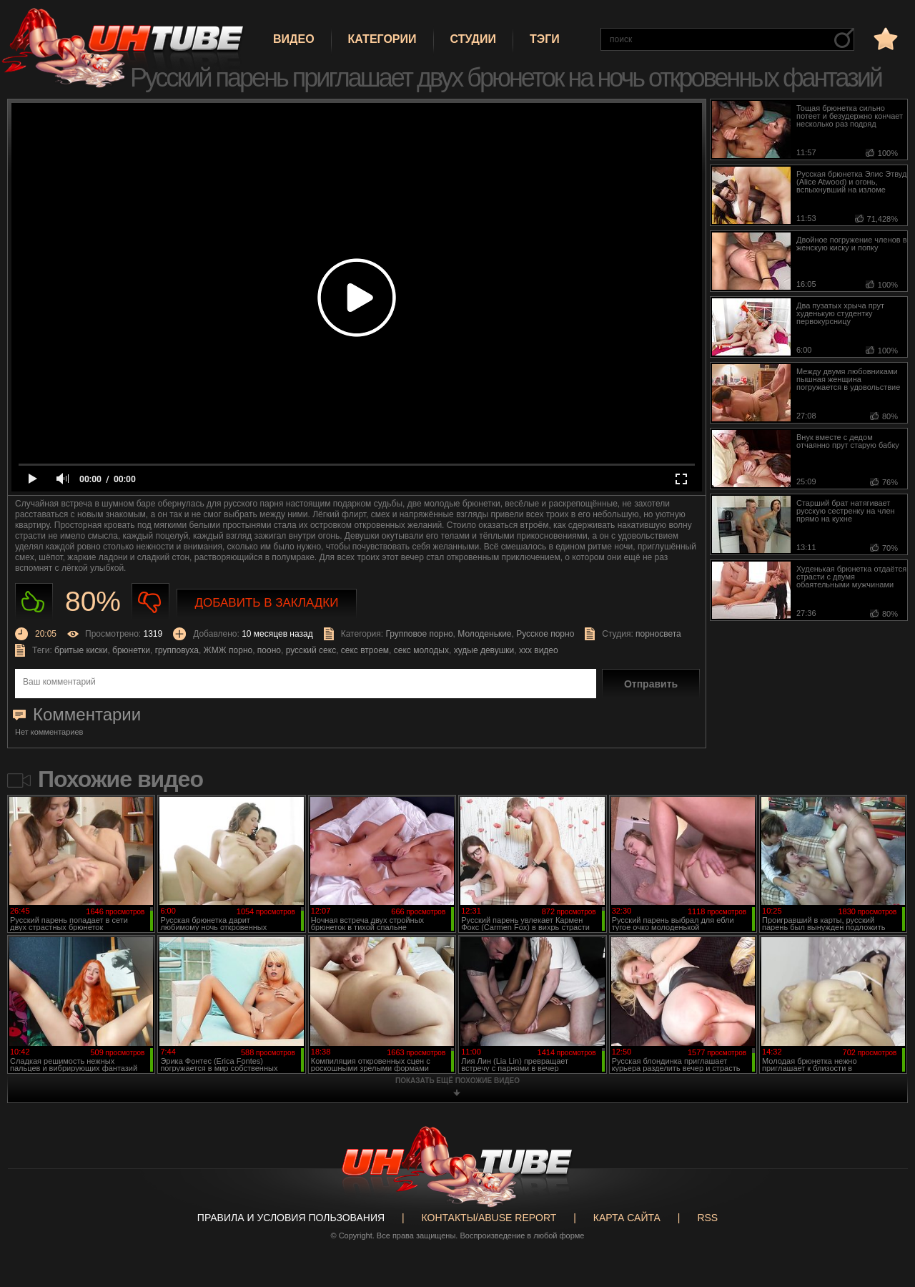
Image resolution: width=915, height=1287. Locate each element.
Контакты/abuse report (489, 1217)
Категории (382, 39)
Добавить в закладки (267, 603)
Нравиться (34, 602)
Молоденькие (484, 634)
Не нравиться (150, 602)
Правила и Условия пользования (291, 1217)
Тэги (545, 39)
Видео (294, 39)
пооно (269, 650)
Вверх (883, 1211)
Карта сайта (627, 1217)
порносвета (658, 634)
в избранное (884, 38)
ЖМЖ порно (228, 650)
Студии (473, 39)
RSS (707, 1217)
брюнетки (131, 650)
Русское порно (545, 634)
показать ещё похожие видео (457, 1081)
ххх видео (538, 650)
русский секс (311, 650)
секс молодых (421, 650)
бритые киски (80, 650)
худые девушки (484, 650)
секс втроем (365, 650)
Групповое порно (418, 634)
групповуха (177, 650)
